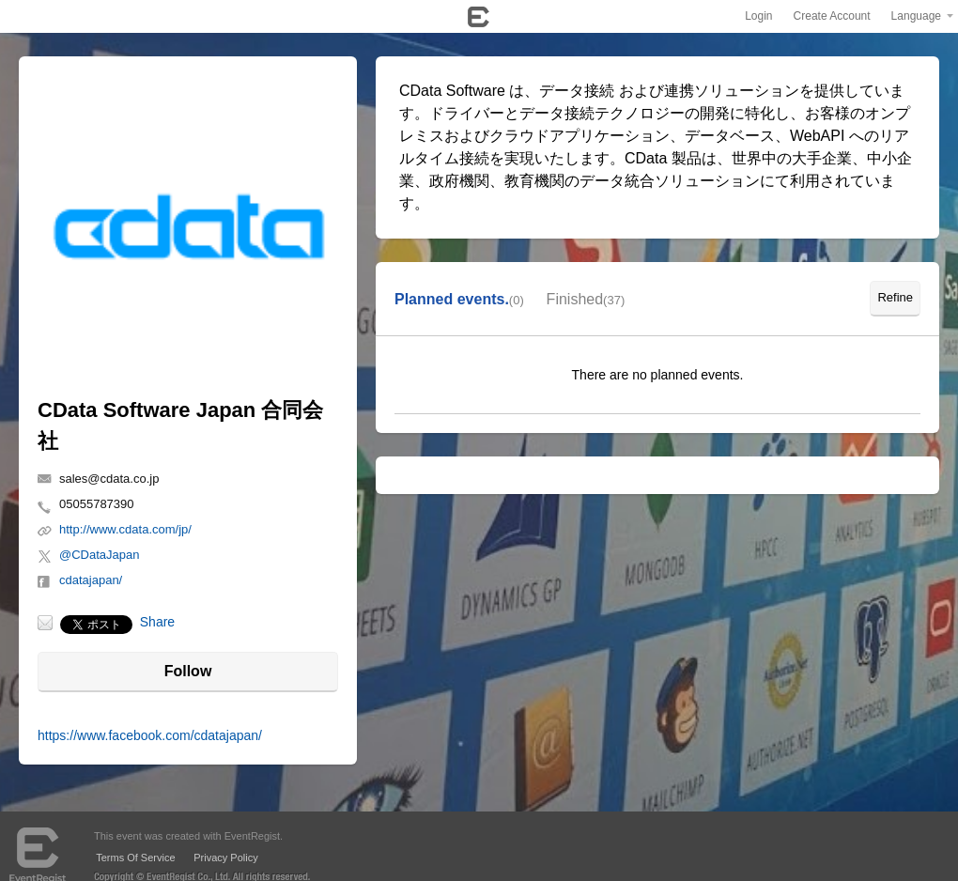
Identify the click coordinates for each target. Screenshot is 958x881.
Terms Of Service (135, 857)
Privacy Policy (225, 857)
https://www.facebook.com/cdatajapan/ (150, 735)
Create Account (832, 16)
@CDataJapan (99, 555)
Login (758, 16)
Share (157, 621)
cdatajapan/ (90, 580)
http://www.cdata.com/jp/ (125, 529)
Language (916, 16)
